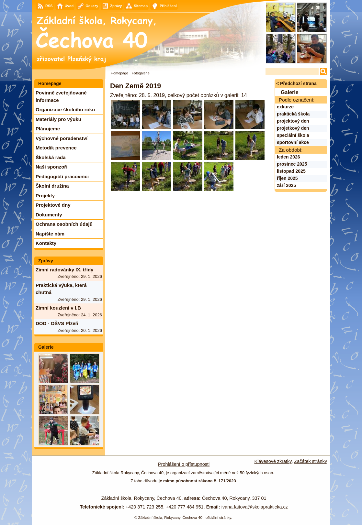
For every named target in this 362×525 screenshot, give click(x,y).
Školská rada (51, 157)
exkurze (285, 106)
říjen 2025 (287, 178)
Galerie (45, 347)
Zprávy (45, 260)
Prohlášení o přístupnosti (183, 464)
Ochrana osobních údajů (64, 224)
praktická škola (293, 113)
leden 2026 (288, 156)
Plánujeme (48, 128)
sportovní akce (293, 142)
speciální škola (293, 135)
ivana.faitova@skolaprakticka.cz (254, 506)
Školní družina (52, 186)
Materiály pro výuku (58, 119)
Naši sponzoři (51, 167)
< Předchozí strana (296, 83)
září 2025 (286, 185)
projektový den (293, 121)
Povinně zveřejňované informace (61, 96)
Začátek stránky (310, 461)
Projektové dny (53, 205)
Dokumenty (49, 214)
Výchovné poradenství (61, 138)
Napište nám (50, 233)
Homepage (119, 73)
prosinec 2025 (292, 164)
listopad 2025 (291, 171)
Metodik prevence (56, 147)
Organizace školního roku (65, 109)
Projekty (45, 195)
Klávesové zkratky (273, 461)
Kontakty (46, 243)
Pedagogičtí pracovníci (62, 176)
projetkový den (293, 128)
